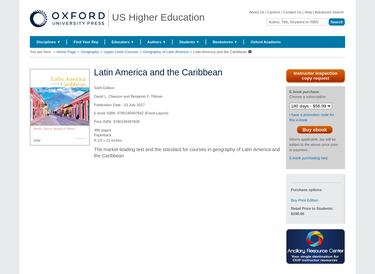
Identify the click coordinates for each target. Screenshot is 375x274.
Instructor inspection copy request (316, 76)
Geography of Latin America (166, 52)
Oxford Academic (266, 42)
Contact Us (292, 12)
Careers (273, 12)
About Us (256, 12)
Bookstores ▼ (225, 42)
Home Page (66, 52)
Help (308, 12)
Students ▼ (189, 42)
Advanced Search (329, 12)
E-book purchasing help (308, 158)
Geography (90, 52)
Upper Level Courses (121, 52)
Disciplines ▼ (48, 42)
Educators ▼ (123, 42)
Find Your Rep (86, 42)
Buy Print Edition (304, 200)
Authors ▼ (156, 42)
